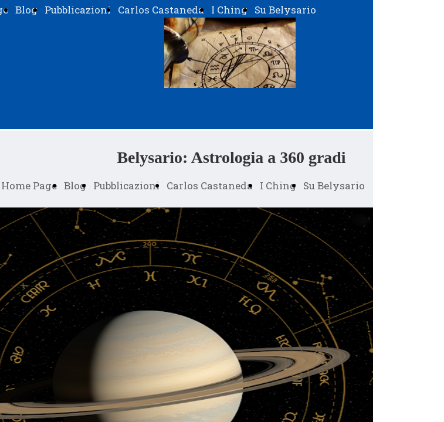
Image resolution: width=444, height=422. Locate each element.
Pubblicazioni (78, 9)
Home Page (29, 185)
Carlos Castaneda (161, 9)
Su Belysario (285, 9)
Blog (26, 9)
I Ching (229, 9)
